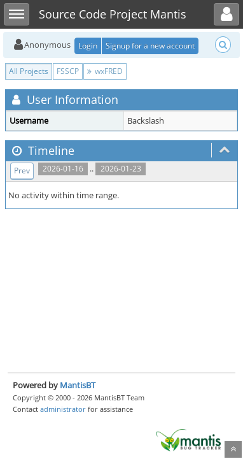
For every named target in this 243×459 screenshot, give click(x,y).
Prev (22, 170)
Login (87, 45)
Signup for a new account (150, 45)
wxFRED (105, 71)
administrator (63, 409)
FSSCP (68, 71)
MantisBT (77, 385)
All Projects (28, 71)
